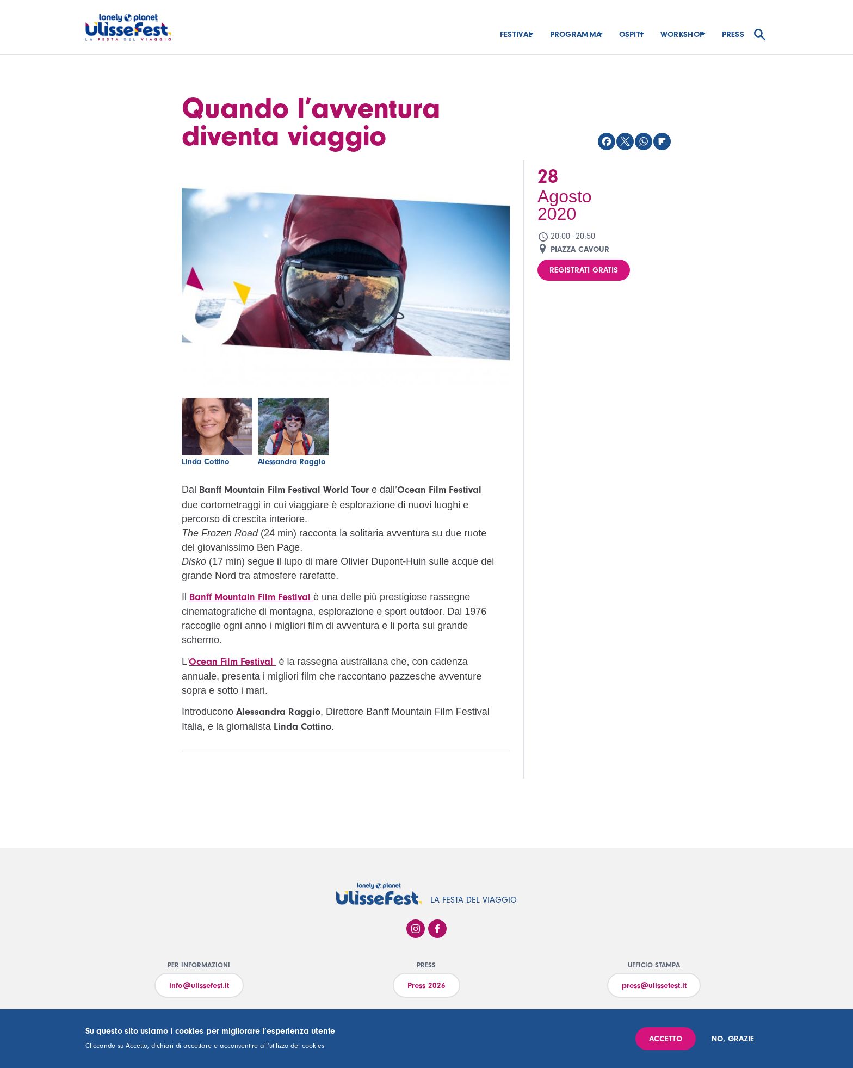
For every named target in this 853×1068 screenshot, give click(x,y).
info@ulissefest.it (199, 985)
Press (733, 34)
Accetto (665, 1039)
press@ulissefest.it (654, 985)
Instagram (415, 928)
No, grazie (733, 1039)
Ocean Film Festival (232, 662)
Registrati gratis (583, 270)
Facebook (437, 928)
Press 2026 (426, 985)
